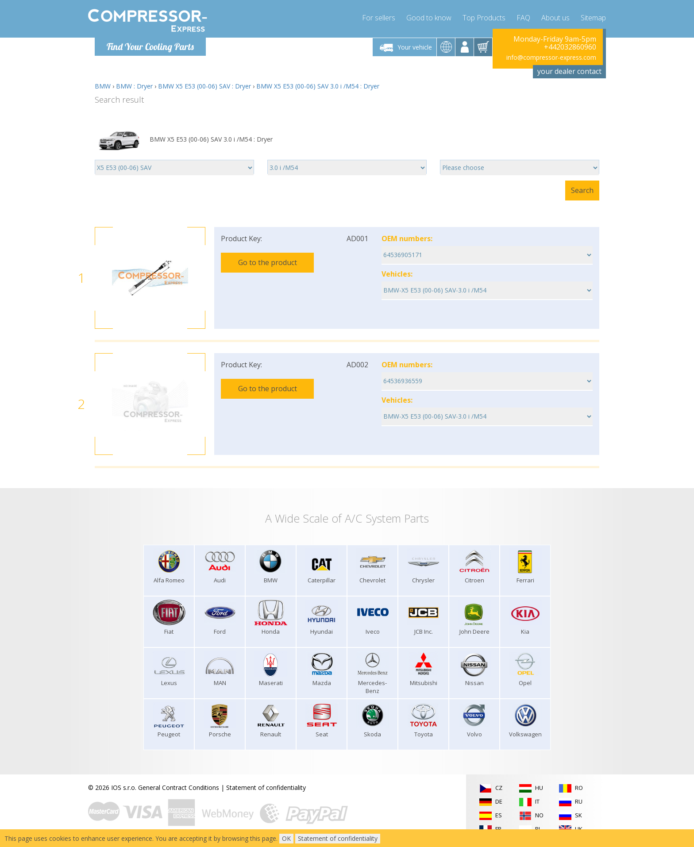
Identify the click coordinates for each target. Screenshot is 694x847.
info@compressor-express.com (551, 57)
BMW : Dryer (134, 86)
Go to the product (267, 262)
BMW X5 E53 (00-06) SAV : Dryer (204, 86)
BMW (103, 86)
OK (286, 838)
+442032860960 (570, 47)
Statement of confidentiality (266, 787)
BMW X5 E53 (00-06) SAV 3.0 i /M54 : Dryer (317, 86)
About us (555, 17)
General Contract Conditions (178, 787)
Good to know (428, 17)
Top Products (484, 17)
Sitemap (593, 17)
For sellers (378, 17)
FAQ (523, 17)
